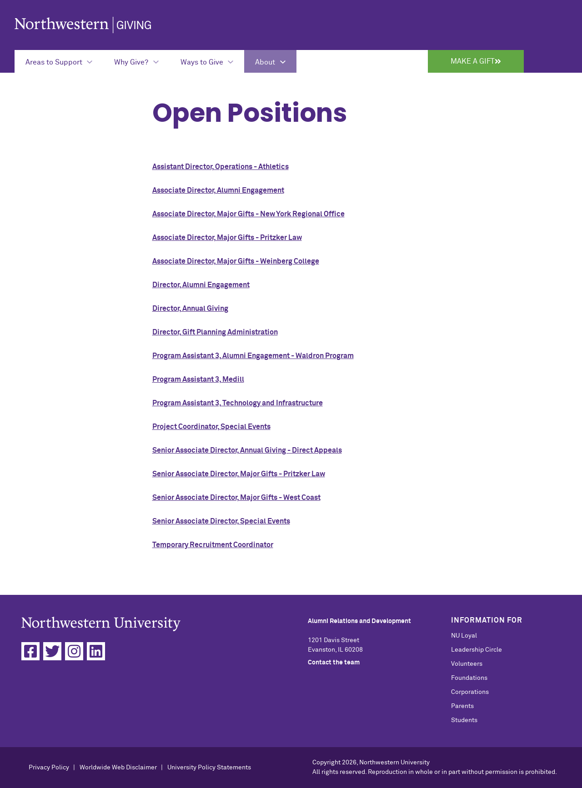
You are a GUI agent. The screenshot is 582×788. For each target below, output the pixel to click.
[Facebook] (30, 651)
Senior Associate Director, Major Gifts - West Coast (236, 497)
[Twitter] (52, 651)
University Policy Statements (209, 767)
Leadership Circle (476, 650)
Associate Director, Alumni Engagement (218, 190)
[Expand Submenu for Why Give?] (136, 61)
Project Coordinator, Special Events (211, 426)
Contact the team (334, 662)
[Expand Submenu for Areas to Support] (59, 61)
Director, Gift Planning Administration (215, 332)
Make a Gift (476, 61)
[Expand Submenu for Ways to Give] (207, 61)
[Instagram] (74, 651)
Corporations (470, 692)
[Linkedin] (96, 651)
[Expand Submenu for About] (270, 61)
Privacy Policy (49, 767)
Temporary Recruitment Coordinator (212, 545)
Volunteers (466, 664)
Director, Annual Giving (190, 308)
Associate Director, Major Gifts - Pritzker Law (227, 237)
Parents (462, 706)
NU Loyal (464, 636)
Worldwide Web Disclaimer (118, 767)
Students (464, 720)
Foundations (469, 678)
